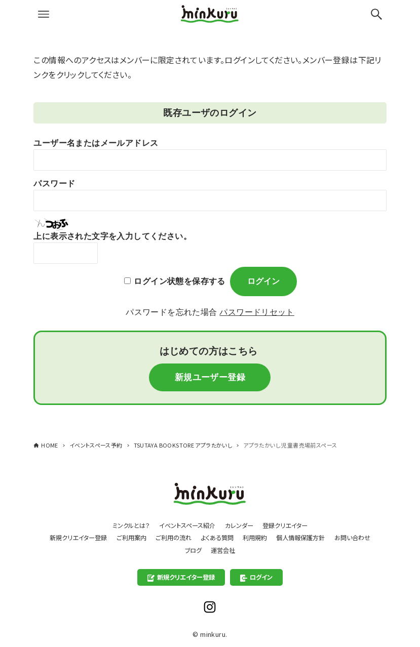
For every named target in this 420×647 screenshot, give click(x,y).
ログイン (259, 577)
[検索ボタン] (376, 14)
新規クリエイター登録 (93, 537)
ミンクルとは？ (125, 524)
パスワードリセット (256, 312)
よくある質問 (241, 537)
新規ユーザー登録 (210, 378)
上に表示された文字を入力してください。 (112, 236)
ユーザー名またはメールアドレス (95, 143)
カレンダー (241, 524)
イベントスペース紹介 (185, 524)
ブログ (216, 549)
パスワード (54, 183)
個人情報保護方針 (331, 537)
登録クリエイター (290, 524)
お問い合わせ (178, 549)
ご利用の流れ (194, 537)
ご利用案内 (150, 537)
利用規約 (282, 537)
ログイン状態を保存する (179, 281)
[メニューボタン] (43, 14)
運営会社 (248, 549)
